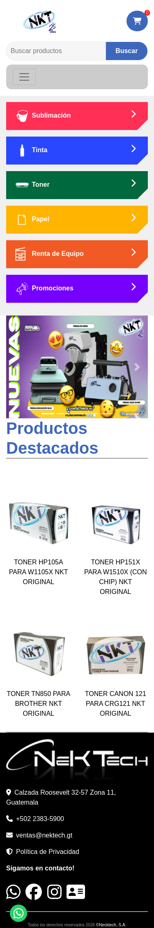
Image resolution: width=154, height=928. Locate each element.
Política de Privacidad (47, 851)
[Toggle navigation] (24, 77)
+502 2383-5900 (40, 818)
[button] (17, 367)
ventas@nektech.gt (44, 835)
